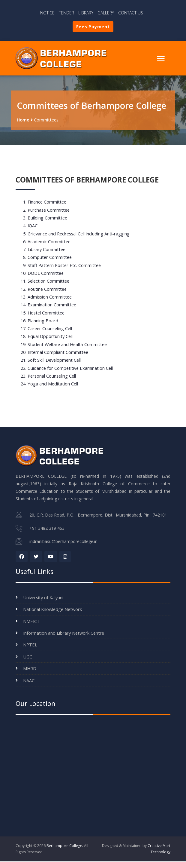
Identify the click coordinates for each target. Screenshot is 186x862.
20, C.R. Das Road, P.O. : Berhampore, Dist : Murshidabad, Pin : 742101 (98, 516)
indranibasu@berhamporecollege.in (63, 542)
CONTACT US (130, 13)
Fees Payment (93, 26)
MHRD (29, 669)
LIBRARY (85, 13)
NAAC (28, 681)
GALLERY (106, 13)
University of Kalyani (43, 598)
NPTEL (30, 646)
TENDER (66, 13)
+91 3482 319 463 (46, 529)
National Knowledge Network (52, 610)
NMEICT (31, 622)
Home (23, 121)
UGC (27, 657)
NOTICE (47, 13)
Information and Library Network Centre (63, 633)
